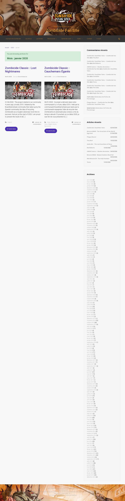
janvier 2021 (90, 293)
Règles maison (52, 124)
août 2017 (90, 368)
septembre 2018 (91, 342)
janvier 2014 (90, 451)
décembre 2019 (91, 318)
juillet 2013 (90, 463)
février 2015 (90, 425)
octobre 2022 (90, 251)
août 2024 (90, 207)
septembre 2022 (91, 253)
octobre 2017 (90, 364)
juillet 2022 (90, 257)
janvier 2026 (90, 186)
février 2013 (90, 473)
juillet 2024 (90, 209)
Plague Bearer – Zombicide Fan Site (98, 102)
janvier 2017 (90, 382)
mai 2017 (89, 374)
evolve (50, 495)
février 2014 (90, 449)
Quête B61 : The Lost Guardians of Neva (99, 144)
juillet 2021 (90, 281)
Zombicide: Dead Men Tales (96, 104)
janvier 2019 (90, 340)
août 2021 (90, 279)
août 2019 (90, 326)
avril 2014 (90, 445)
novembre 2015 (91, 409)
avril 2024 (90, 215)
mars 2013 (90, 471)
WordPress (74, 495)
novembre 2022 (91, 249)
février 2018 (90, 356)
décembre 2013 (91, 453)
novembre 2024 (91, 203)
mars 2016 (90, 401)
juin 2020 (89, 306)
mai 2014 (89, 443)
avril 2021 (90, 287)
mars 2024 (90, 217)
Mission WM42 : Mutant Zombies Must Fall (100, 155)
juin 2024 (89, 211)
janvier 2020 (90, 316)
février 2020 (90, 314)
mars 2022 (90, 265)
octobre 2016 (90, 388)
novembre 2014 (91, 431)
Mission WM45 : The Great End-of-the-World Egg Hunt (101, 132)
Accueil (7, 47)
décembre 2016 (91, 384)
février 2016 (90, 403)
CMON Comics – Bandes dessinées (98, 151)
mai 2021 (89, 285)
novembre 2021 (91, 273)
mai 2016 (89, 398)
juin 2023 (89, 235)
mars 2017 (90, 378)
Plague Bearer (91, 137)
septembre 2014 (91, 435)
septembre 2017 (91, 366)
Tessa (95, 82)
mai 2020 (89, 308)
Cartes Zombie (51, 122)
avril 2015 (90, 421)
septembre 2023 (91, 229)
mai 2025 (89, 197)
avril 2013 (90, 469)
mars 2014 (90, 447)
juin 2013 (89, 465)
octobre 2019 (90, 322)
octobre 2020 (90, 299)
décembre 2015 (91, 407)
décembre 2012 (91, 477)
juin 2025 (89, 196)
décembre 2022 (91, 247)
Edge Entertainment (63, 490)
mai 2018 (89, 350)
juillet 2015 (90, 415)
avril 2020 (90, 310)
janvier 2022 (90, 269)
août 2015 (90, 413)
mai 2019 (89, 332)
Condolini (96, 76)
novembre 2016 (91, 386)
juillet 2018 (90, 346)
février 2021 (90, 291)
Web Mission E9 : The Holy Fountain (98, 158)
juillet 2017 (90, 370)
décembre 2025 (91, 188)
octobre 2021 (90, 275)
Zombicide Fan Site (62, 30)
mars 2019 (90, 336)
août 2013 (90, 461)
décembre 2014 (91, 429)
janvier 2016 (90, 405)
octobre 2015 (90, 411)
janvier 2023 (90, 245)
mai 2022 (89, 261)
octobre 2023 (90, 227)
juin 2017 (89, 372)
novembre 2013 (91, 455)
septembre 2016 (91, 390)
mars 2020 (90, 312)
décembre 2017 (91, 360)
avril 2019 (90, 334)
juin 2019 (89, 330)
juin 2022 (89, 259)
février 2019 (90, 338)
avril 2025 (90, 199)
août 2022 (90, 255)
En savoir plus (11, 129)
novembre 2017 (91, 362)
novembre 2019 (91, 320)
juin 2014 (89, 441)
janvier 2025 (90, 201)
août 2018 (90, 344)
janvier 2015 (90, 427)
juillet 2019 (90, 328)
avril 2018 (90, 352)
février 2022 (90, 267)
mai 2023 (89, 237)
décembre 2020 (91, 295)
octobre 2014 (90, 433)
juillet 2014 (90, 439)
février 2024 (90, 219)
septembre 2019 (91, 324)
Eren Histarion (22, 76)
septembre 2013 (91, 459)
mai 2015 (89, 419)
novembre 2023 (91, 225)
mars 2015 (90, 423)
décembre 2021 (91, 271)
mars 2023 (90, 241)
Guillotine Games (15, 491)
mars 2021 (90, 289)
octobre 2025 (90, 192)
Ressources (47, 126)
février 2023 (90, 243)
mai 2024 (89, 213)
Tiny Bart (96, 57)
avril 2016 (90, 399)
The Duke (96, 87)
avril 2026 (90, 180)
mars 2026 (90, 182)
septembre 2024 (91, 205)
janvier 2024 (90, 221)
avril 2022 (90, 263)
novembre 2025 (91, 190)
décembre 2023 (91, 223)
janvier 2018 (90, 358)
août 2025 (90, 193)
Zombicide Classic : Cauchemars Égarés (57, 69)
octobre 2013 (90, 457)
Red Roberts (97, 63)
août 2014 (90, 437)
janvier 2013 (90, 475)
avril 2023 (90, 239)
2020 (12, 47)
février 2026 (90, 184)
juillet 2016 (90, 394)
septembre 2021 (91, 277)
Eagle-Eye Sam (97, 93)
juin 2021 (89, 283)
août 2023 (90, 231)
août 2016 (90, 392)
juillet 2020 (90, 304)
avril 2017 (90, 376)
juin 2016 (89, 395)
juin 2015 (89, 417)
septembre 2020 (91, 300)
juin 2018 (89, 348)
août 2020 (90, 302)
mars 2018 (90, 354)
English (10, 122)
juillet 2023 (90, 233)
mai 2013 (89, 467)
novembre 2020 (91, 296)
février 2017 (90, 380)
